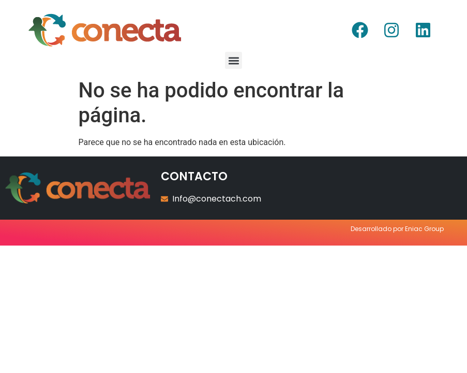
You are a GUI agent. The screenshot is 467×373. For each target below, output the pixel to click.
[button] (233, 60)
